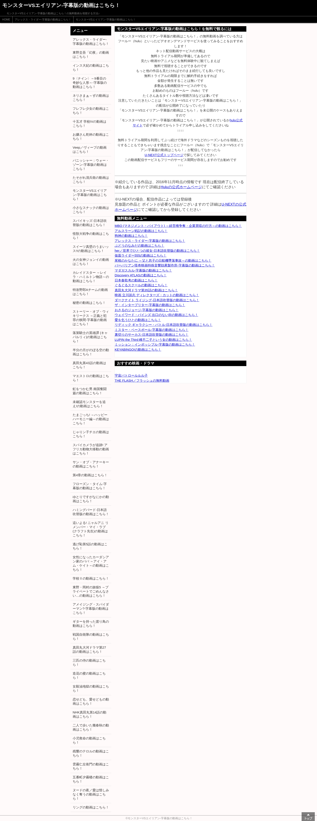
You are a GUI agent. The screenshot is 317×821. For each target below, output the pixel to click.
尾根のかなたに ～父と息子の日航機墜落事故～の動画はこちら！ (163, 260)
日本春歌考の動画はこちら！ (136, 280)
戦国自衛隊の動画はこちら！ (91, 636)
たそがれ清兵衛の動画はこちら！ (91, 180)
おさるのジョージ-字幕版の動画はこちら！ (147, 310)
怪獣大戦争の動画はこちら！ (91, 236)
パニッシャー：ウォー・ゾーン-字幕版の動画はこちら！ (91, 165)
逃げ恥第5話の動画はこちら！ (90, 546)
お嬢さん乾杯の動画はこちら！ (91, 136)
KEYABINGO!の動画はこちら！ (138, 349)
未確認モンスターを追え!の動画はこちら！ (89, 404)
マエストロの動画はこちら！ (91, 378)
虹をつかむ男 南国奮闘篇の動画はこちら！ (90, 391)
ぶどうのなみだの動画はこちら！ (139, 245)
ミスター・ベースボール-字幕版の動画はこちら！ (151, 330)
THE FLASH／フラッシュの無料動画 (142, 380)
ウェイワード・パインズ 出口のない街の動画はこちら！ (156, 315)
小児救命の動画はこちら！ (89, 740)
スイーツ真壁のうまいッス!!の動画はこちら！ (91, 249)
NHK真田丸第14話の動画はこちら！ (89, 714)
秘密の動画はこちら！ (89, 303)
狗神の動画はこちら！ (131, 235)
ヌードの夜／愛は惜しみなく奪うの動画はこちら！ (91, 794)
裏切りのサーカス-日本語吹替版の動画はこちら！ (151, 334)
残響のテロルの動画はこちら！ (91, 753)
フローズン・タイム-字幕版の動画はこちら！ (90, 486)
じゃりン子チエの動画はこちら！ (91, 434)
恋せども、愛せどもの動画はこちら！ (91, 701)
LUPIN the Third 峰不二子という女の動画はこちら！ (153, 339)
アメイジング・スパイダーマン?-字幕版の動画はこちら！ (91, 608)
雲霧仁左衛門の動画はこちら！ (91, 766)
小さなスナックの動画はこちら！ (91, 210)
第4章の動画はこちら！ (90, 475)
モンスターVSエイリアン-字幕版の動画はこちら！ (106, 19)
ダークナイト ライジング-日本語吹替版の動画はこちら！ (157, 300)
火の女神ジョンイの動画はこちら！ (91, 262)
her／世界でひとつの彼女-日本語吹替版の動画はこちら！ (157, 250)
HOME (6, 19)
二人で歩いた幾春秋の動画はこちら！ (91, 727)
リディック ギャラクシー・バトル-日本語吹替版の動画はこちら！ (163, 325)
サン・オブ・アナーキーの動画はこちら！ (91, 464)
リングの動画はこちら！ (91, 807)
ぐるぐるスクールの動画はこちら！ (141, 285)
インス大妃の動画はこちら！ (91, 67)
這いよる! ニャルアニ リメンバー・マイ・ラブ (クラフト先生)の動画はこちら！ (91, 529)
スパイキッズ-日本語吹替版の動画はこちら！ (90, 223)
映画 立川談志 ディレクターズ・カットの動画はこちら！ (157, 295)
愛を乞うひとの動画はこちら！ (138, 320)
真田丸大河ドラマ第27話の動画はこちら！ (89, 649)
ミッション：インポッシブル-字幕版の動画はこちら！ (155, 344)
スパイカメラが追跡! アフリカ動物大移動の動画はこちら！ (91, 449)
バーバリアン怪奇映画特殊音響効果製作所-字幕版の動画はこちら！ (165, 265)
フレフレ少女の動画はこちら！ (91, 111)
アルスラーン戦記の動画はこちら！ (141, 231)
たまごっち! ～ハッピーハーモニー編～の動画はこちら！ (91, 419)
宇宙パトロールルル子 (131, 375)
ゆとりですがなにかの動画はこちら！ (91, 499)
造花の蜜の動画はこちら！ (89, 675)
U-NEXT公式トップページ (164, 155)
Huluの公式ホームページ (181, 187)
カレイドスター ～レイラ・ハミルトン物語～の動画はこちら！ (91, 277)
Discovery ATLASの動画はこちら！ (141, 275)
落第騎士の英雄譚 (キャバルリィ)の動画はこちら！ (90, 337)
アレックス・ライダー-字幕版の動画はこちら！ (43, 19)
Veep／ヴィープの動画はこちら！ (90, 149)
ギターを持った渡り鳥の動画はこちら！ (91, 624)
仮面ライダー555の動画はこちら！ (140, 255)
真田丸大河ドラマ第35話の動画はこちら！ (146, 290)
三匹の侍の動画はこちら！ (89, 662)
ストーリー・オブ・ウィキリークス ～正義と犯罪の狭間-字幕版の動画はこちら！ (91, 318)
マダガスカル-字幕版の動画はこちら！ (143, 270)
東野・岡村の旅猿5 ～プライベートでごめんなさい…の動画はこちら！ (91, 591)
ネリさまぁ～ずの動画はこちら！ (91, 98)
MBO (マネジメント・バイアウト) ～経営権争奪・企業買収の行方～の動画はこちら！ (178, 226)
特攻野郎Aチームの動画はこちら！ (90, 292)
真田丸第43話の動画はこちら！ (89, 365)
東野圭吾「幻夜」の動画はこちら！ (91, 54)
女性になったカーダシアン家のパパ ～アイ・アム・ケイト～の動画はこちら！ (91, 563)
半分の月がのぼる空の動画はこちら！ (91, 352)
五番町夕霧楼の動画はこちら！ (91, 779)
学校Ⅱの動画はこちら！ (91, 578)
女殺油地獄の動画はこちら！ (91, 688)
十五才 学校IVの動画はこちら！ (89, 124)
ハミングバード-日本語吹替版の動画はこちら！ (91, 512)
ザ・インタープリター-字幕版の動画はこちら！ (150, 305)
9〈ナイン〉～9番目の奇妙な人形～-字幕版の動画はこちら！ (90, 83)
